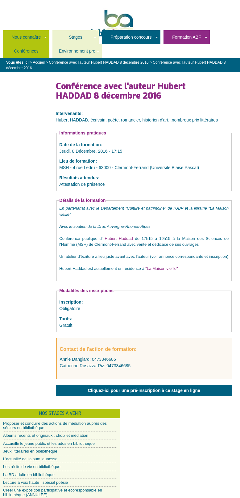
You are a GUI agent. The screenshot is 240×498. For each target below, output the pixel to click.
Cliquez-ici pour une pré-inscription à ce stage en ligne (144, 390)
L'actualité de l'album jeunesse (30, 459)
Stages (74, 39)
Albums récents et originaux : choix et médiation (45, 435)
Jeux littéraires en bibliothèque (30, 451)
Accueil (39, 62)
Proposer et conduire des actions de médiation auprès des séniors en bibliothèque (55, 425)
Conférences (26, 51)
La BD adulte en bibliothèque (29, 474)
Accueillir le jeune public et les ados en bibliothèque (49, 443)
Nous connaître (25, 39)
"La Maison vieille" (161, 268)
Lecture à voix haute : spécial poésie (35, 482)
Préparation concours (130, 39)
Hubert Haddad (117, 238)
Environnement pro (75, 53)
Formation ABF (185, 39)
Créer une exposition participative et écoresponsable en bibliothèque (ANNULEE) (52, 492)
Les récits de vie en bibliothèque (31, 466)
